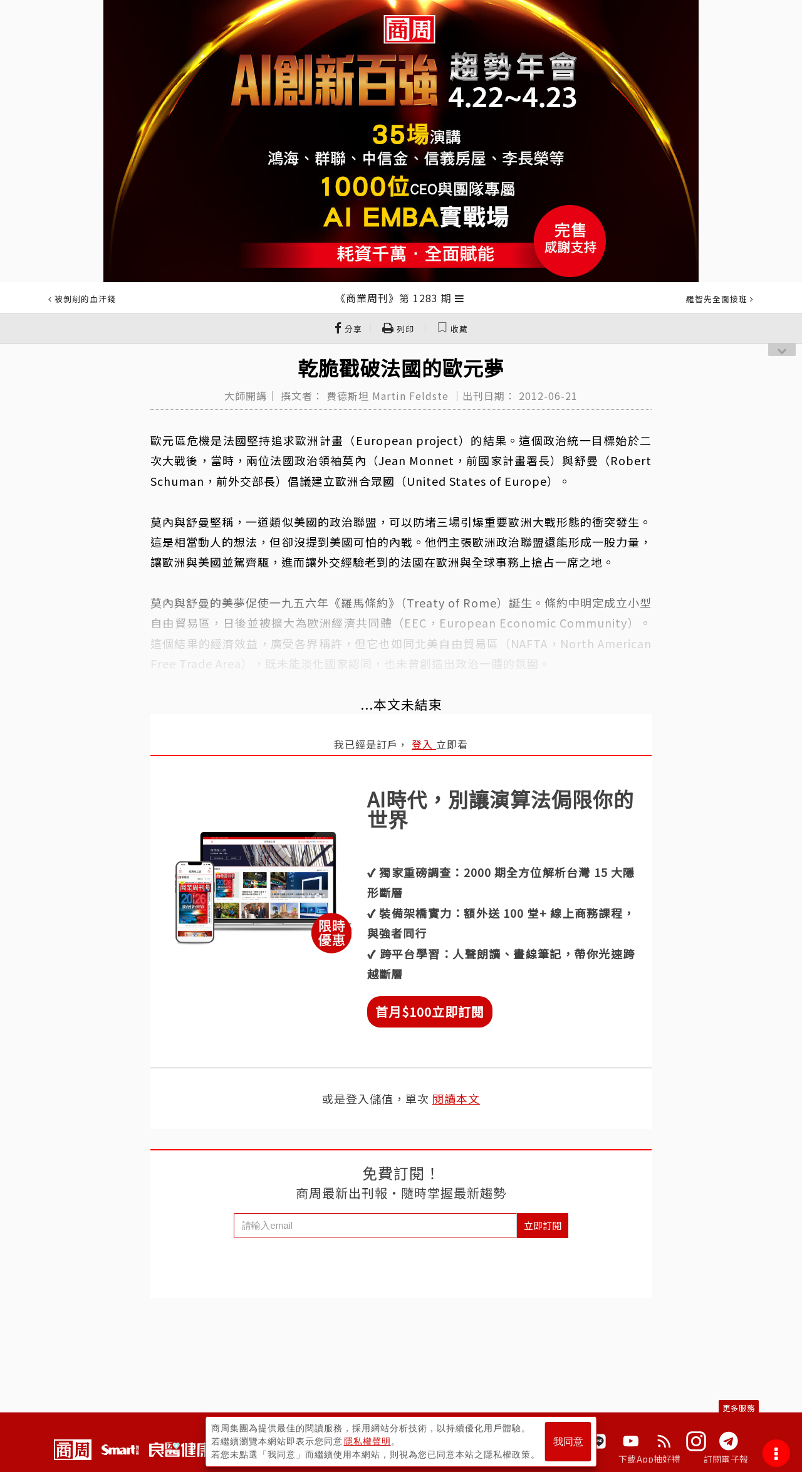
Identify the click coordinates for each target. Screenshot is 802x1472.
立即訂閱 (542, 1225)
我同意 (568, 1441)
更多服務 (738, 1407)
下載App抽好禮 (649, 1459)
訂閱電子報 (726, 1459)
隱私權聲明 (367, 1441)
